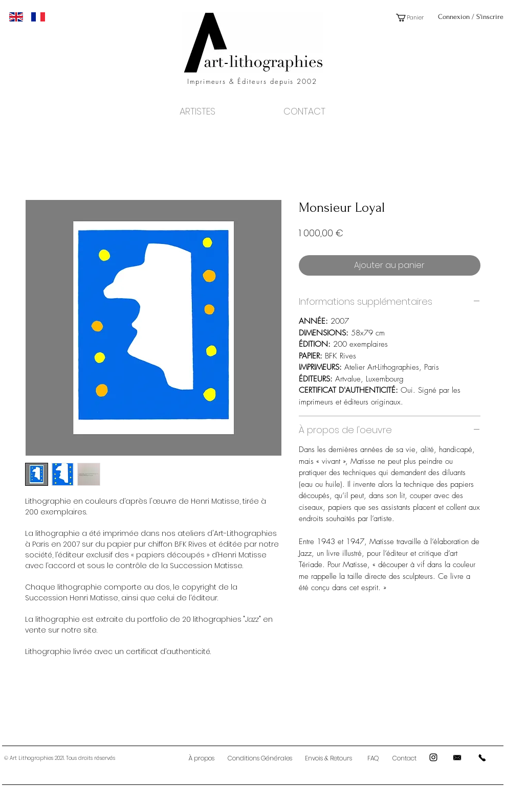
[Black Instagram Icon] (433, 757)
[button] (413, 17)
